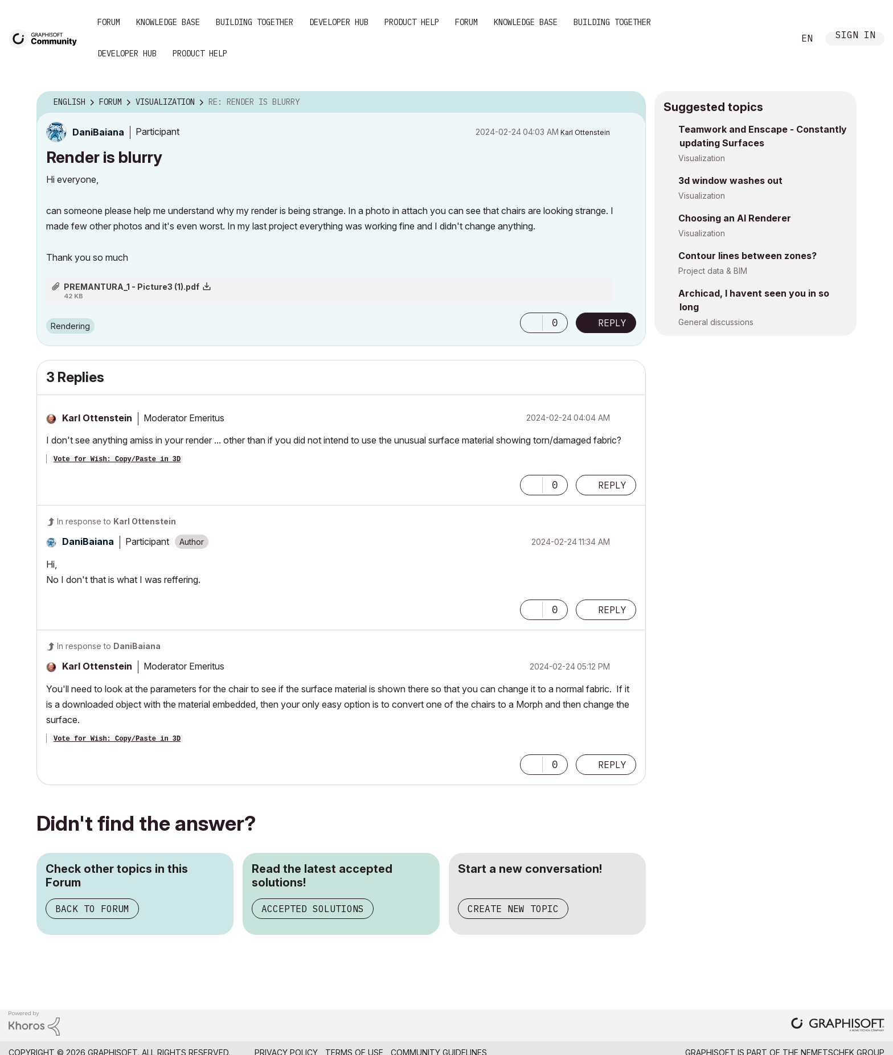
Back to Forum (92, 908)
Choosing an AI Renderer (734, 218)
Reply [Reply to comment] (612, 485)
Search (772, 38)
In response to (116, 521)
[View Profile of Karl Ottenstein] (585, 132)
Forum (108, 22)
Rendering (70, 326)
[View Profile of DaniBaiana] (98, 132)
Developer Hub (338, 22)
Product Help (411, 22)
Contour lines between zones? (747, 255)
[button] (531, 322)
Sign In (855, 36)
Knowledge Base (168, 22)
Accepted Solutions (312, 908)
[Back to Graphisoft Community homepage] (47, 38)
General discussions (715, 322)
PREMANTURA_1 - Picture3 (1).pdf (131, 287)
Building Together (254, 22)
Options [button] (629, 102)
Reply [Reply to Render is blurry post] (612, 323)
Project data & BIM (712, 271)
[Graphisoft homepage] (837, 1025)
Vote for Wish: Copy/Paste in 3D (117, 459)
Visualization (701, 158)
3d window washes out (730, 180)
